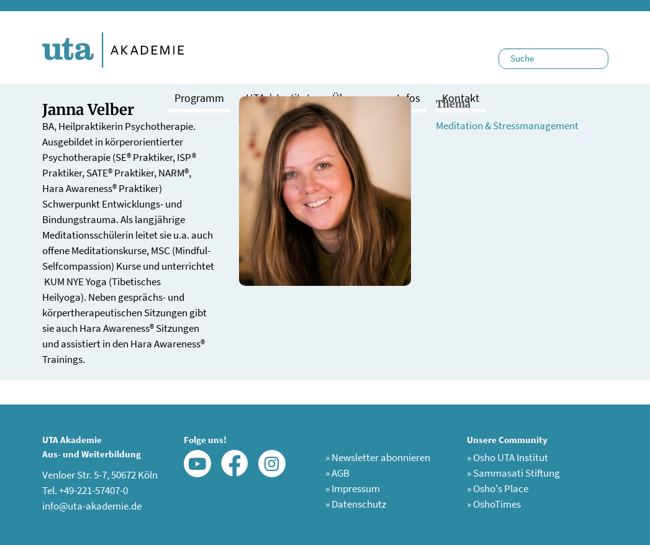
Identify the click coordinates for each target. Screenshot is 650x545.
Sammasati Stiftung (513, 473)
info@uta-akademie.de (92, 506)
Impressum (352, 488)
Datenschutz (355, 504)
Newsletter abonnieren (377, 457)
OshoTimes (494, 504)
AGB (337, 473)
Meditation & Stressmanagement (507, 125)
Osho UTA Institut (507, 457)
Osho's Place (497, 488)
